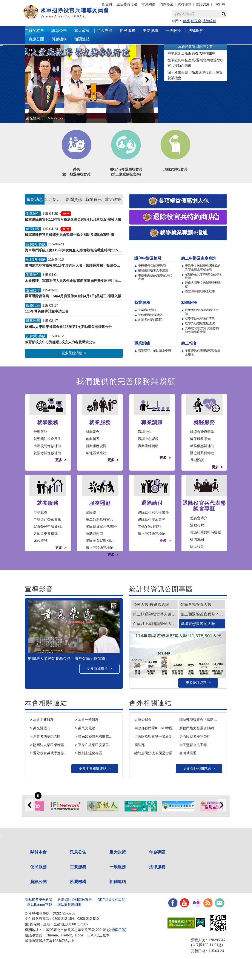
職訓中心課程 (148, 439)
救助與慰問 (94, 534)
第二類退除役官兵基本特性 (202, 614)
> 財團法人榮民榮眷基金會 (50, 745)
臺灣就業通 (188, 753)
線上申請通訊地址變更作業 (106, 548)
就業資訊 (93, 199)
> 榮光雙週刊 (40, 728)
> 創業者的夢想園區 (45, 736)
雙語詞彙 (202, 4)
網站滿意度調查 (69, 905)
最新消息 (35, 199)
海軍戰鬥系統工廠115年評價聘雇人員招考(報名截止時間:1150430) (74, 250)
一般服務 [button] (173, 30)
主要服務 (78, 867)
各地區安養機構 (46, 534)
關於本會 (38, 852)
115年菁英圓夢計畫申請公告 (47, 311)
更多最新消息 (71, 353)
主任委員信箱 (127, 4)
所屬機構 (78, 881)
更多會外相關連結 (197, 768)
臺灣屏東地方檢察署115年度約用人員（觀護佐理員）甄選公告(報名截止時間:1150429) (74, 265)
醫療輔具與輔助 (202, 453)
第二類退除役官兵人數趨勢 (155, 614)
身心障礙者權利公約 (194, 736)
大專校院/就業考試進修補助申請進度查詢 (202, 330)
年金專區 (104, 30)
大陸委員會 (143, 720)
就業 (186, 21)
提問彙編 (197, 539)
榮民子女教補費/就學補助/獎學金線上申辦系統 (202, 267)
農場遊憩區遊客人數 (197, 624)
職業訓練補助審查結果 (200, 291)
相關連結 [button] (82, 39)
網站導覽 (184, 4)
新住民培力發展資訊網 (196, 728)
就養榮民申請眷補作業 (51, 526)
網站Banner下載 (39, 905)
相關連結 (117, 881)
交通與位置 (116, 930)
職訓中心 (145, 432)
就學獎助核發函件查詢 (200, 318)
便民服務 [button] (127, 30)
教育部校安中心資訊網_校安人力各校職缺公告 (60, 342)
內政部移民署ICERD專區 (153, 728)
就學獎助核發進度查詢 (200, 323)
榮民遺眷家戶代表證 (101, 526)
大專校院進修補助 (47, 446)
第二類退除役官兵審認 (103, 519)
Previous (32, 79)
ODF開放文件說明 (111, 900)
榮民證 (91, 512)
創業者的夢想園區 (150, 319)
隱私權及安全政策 (38, 900)
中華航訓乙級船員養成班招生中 (191, 53)
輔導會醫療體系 (202, 432)
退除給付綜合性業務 (153, 512)
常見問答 (148, 4)
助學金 (196, 21)
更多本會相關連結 (92, 768)
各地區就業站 (96, 453)
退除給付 (209, 21)
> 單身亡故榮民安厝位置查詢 (95, 745)
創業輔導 (93, 439)
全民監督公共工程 (193, 745)
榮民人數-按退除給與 (151, 604)
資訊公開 (38, 881)
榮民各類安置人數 (195, 604)
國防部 (139, 745)
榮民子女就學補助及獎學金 (106, 540)
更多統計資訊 (196, 683)
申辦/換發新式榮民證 (152, 265)
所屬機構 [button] (59, 39)
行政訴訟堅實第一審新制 (153, 736)
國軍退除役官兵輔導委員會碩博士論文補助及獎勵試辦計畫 (69, 235)
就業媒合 (93, 432)
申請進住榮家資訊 (47, 519)
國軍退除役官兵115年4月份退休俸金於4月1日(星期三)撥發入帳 (73, 296)
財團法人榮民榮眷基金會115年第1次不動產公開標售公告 (68, 327)
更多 (58, 460)
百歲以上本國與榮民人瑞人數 (155, 624)
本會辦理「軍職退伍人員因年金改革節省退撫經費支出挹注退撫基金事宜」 (74, 281)
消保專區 (166, 4)
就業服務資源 (96, 446)
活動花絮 (197, 525)
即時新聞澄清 (54, 199)
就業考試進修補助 (47, 453)
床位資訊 (40, 540)
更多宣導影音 (97, 668)
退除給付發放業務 (151, 519)
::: (26, 28)
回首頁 (107, 4)
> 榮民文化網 (85, 728)
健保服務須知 (200, 439)
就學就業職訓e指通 (178, 233)
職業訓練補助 (148, 446)
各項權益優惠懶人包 (178, 201)
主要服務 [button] (150, 30)
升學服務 (40, 432)
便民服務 (38, 867)
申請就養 (40, 512)
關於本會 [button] (36, 30)
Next (147, 79)
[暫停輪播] (30, 50)
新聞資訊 (74, 199)
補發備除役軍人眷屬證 (153, 270)
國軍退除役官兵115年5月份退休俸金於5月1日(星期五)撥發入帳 (73, 219)
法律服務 (157, 867)
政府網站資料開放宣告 (75, 900)
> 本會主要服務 (42, 720)
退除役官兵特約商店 (178, 217)
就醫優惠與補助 (202, 446)
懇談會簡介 (198, 518)
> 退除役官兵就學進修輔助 (50, 753)
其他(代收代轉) (149, 526)
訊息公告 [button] (59, 30)
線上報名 (197, 546)
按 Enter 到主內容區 (19, 3)
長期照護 (197, 460)
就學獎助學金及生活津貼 (52, 439)
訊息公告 (78, 852)
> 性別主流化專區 (88, 753)
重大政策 (82, 30)
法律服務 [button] (196, 30)
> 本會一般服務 (87, 720)
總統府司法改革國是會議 (153, 753)
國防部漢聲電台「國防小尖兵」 (199, 720)
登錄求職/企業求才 (150, 315)
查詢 (223, 14)
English (219, 4)
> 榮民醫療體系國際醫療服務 (95, 736)
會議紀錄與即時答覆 (205, 532)
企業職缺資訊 (147, 310)
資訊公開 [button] (36, 39)
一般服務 (117, 867)
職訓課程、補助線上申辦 (154, 350)
